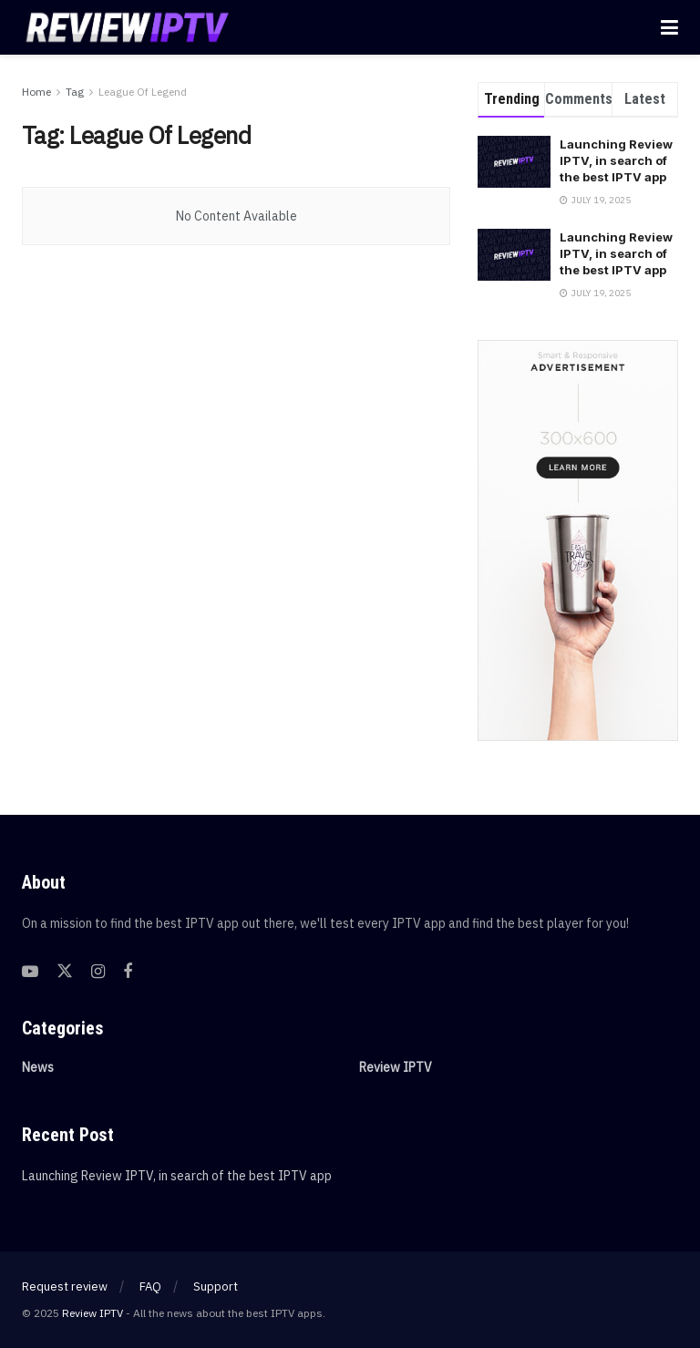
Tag (75, 91)
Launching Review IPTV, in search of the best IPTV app (616, 160)
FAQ (150, 1286)
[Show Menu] (669, 27)
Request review (65, 1286)
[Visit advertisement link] (578, 540)
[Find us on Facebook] (127, 972)
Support (215, 1286)
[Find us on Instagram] (98, 972)
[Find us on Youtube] (30, 972)
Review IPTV (395, 1067)
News (38, 1067)
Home (36, 91)
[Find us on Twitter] (65, 972)
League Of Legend (142, 91)
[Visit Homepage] (128, 27)
